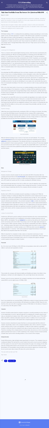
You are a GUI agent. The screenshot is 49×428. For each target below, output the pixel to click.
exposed (42, 227)
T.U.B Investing (24, 2)
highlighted (22, 220)
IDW (12, 34)
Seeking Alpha (12, 361)
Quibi (32, 201)
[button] (47, 13)
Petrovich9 (27, 425)
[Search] (47, 3)
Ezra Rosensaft (21, 176)
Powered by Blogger (24, 422)
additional (3, 141)
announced (8, 139)
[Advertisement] (24, 407)
